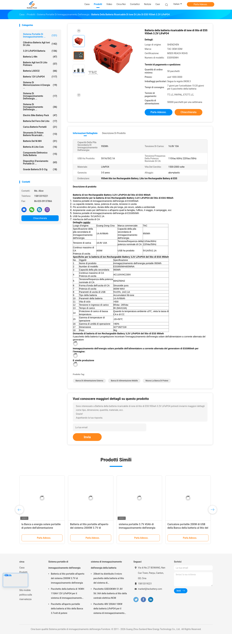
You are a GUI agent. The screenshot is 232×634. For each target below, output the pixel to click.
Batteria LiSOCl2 (40, 70)
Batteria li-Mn (40, 56)
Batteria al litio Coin (40, 146)
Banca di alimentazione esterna (89, 381)
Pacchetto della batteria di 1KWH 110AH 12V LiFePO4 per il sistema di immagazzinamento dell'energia (67, 594)
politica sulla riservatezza (25, 597)
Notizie (22, 581)
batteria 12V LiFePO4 (40, 76)
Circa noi (23, 576)
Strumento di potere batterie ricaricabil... (40, 134)
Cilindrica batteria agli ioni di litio (40, 43)
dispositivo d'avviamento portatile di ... (40, 162)
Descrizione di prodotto (114, 133)
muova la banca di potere (156, 381)
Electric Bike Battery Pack (40, 115)
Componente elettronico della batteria (40, 154)
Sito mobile (25, 590)
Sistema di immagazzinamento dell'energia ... (40, 107)
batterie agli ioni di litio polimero (40, 63)
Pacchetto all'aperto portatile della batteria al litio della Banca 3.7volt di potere (67, 608)
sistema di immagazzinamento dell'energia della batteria (106, 564)
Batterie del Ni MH (40, 141)
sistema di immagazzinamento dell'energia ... (40, 96)
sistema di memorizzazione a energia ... (40, 85)
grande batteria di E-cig (40, 169)
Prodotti (23, 572)
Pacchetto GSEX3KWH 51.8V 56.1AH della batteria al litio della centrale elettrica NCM (110, 593)
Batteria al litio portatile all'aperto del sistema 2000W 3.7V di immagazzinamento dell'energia (89, 528)
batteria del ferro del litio (40, 121)
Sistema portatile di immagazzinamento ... (40, 35)
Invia (87, 437)
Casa (21, 567)
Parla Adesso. (201, 4)
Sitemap (23, 585)
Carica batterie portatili (40, 127)
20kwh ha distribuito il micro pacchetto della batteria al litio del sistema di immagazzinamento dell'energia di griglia (109, 578)
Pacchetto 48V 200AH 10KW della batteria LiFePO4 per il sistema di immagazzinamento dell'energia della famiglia (108, 609)
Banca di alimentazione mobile (124, 381)
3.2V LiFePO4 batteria (40, 50)
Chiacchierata (40, 218)
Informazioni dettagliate (85, 133)
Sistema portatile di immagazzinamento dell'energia (64, 564)
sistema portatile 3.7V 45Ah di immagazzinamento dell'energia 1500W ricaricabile (137, 528)
